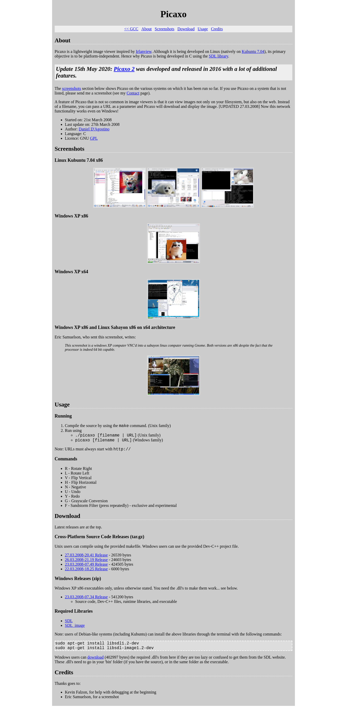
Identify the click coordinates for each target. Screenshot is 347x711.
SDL (69, 624)
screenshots (71, 88)
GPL (94, 138)
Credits (217, 29)
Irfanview (143, 51)
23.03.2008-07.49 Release (86, 567)
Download (186, 29)
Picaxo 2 (124, 69)
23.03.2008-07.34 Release (86, 600)
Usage (203, 29)
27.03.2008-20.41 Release (86, 558)
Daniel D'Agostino (94, 129)
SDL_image (75, 628)
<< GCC (131, 29)
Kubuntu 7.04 (253, 51)
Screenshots (164, 29)
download (96, 662)
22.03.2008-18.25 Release (86, 572)
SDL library (218, 56)
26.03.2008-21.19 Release (86, 563)
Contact (133, 93)
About (146, 29)
